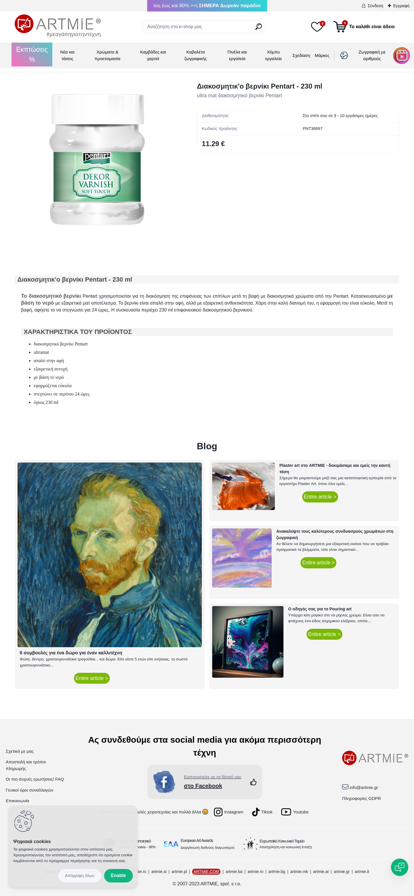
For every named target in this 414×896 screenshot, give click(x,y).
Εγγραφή (401, 5)
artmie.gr (342, 871)
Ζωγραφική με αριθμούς (372, 55)
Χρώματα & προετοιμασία (107, 55)
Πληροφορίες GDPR (361, 798)
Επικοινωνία (17, 800)
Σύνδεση (375, 5)
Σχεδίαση (301, 55)
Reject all (80, 876)
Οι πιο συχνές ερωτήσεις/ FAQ (35, 779)
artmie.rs (138, 871)
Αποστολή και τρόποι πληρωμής (26, 765)
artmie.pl (179, 871)
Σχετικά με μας (20, 751)
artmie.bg (277, 871)
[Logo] (58, 26)
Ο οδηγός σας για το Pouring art (319, 609)
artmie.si (158, 871)
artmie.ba (234, 871)
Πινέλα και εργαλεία (237, 55)
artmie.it (362, 871)
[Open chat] (399, 867)
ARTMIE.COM (206, 871)
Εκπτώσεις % (32, 54)
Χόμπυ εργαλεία (273, 55)
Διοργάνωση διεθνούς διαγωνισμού (208, 848)
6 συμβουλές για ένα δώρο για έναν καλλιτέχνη (71, 652)
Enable (118, 875)
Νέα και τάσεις (67, 55)
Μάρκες (322, 55)
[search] (258, 29)
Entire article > (92, 678)
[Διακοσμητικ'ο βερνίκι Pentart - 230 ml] (97, 163)
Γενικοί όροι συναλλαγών (29, 790)
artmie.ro (255, 871)
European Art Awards (197, 840)
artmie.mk (299, 871)
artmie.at (321, 871)
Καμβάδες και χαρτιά (153, 55)
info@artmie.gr (364, 787)
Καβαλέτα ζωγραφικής (195, 55)
